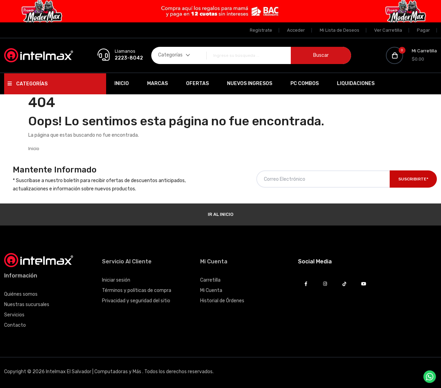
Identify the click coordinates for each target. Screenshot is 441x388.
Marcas (157, 83)
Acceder (296, 30)
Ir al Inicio (220, 214)
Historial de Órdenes (222, 301)
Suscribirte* (413, 179)
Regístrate (261, 30)
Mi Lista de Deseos (339, 30)
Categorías (28, 84)
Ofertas (197, 83)
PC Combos (304, 83)
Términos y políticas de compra (136, 290)
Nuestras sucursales (26, 304)
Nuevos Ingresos (249, 83)
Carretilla (210, 280)
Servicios (14, 315)
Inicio (121, 83)
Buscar (321, 55)
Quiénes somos (21, 294)
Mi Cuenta (211, 290)
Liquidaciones (356, 83)
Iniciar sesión (116, 280)
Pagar (423, 30)
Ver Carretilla (388, 30)
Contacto (15, 325)
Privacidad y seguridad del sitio (136, 301)
